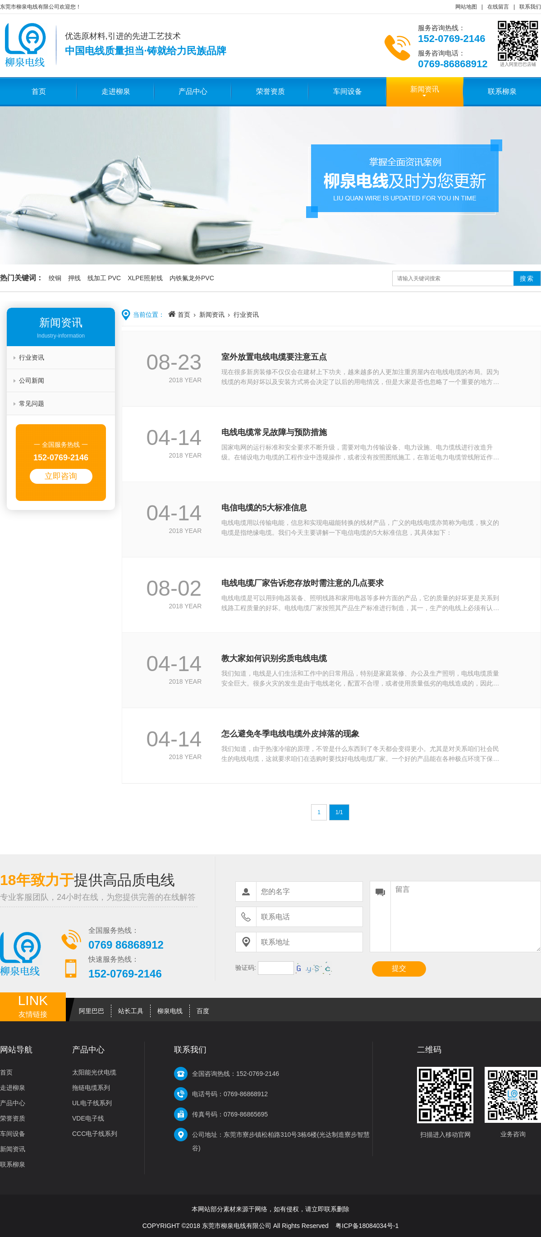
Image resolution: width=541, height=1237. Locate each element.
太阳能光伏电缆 (94, 1072)
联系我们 (530, 7)
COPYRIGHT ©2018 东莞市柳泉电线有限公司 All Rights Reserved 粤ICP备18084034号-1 (270, 1225)
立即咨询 (61, 476)
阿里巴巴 (91, 1011)
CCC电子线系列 (94, 1133)
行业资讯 (31, 357)
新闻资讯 (424, 89)
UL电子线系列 (92, 1103)
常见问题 (31, 403)
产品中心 (193, 91)
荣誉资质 (270, 91)
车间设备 (347, 91)
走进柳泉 (115, 91)
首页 (39, 91)
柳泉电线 (170, 1011)
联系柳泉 (502, 91)
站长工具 (130, 1011)
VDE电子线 (88, 1118)
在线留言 (498, 7)
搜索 (527, 278)
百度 (203, 1011)
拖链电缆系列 (91, 1087)
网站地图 (466, 7)
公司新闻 (31, 380)
